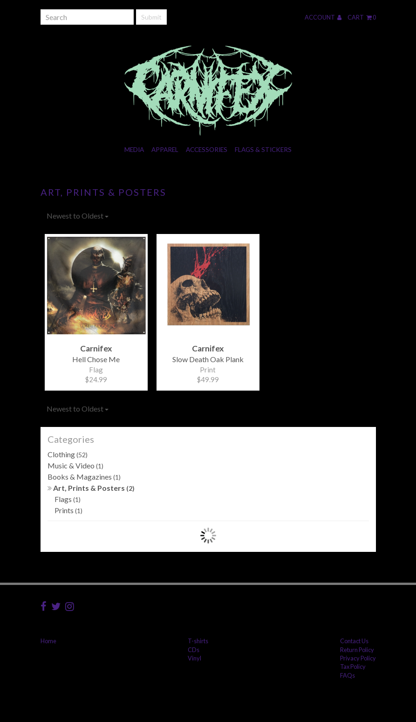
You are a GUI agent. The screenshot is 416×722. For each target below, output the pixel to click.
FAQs (347, 675)
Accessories (206, 149)
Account (323, 17)
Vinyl (194, 658)
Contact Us (354, 641)
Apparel (164, 149)
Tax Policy (353, 666)
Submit (151, 17)
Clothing (68, 454)
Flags (68, 499)
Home (48, 641)
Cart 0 (362, 17)
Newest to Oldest (78, 215)
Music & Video (75, 465)
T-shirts (198, 641)
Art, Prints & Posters (91, 487)
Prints (68, 510)
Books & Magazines (84, 476)
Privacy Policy (358, 658)
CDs (193, 649)
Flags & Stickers (263, 149)
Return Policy (357, 649)
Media (134, 149)
